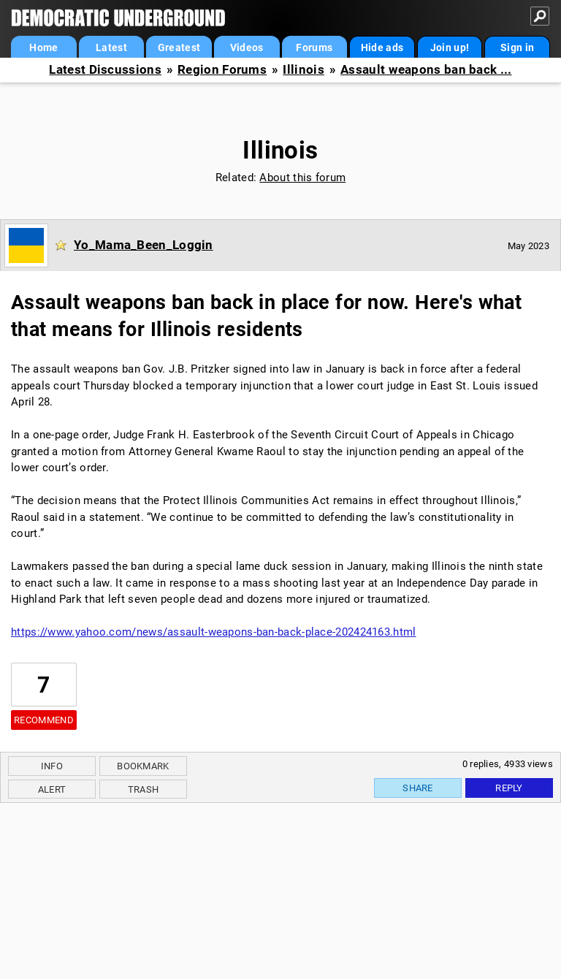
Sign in (517, 47)
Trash (143, 789)
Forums (314, 47)
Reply (509, 787)
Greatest (179, 47)
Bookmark (143, 766)
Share (417, 787)
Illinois (303, 70)
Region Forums (222, 70)
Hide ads (382, 47)
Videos (247, 47)
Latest (111, 47)
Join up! (449, 47)
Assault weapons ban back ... (425, 70)
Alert (52, 789)
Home (43, 47)
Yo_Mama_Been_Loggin (143, 244)
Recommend (44, 720)
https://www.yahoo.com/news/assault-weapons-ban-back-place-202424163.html (213, 632)
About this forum (302, 177)
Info (52, 766)
